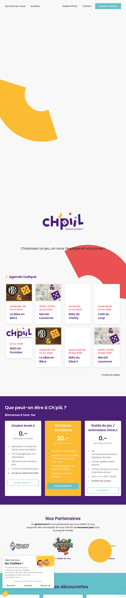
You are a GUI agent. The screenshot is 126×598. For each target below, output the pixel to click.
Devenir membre (108, 6)
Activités (35, 6)
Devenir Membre (63, 302)
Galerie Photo (70, 6)
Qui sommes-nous (15, 6)
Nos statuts (43, 588)
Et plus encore (23, 299)
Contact (86, 6)
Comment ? (103, 307)
